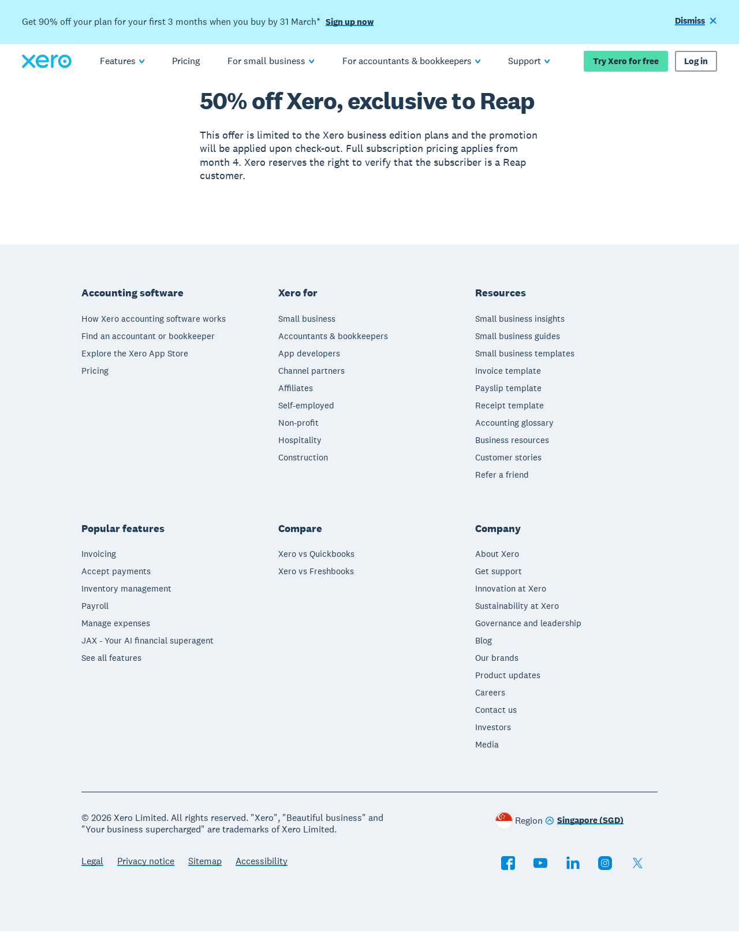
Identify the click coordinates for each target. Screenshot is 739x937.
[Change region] (584, 827)
